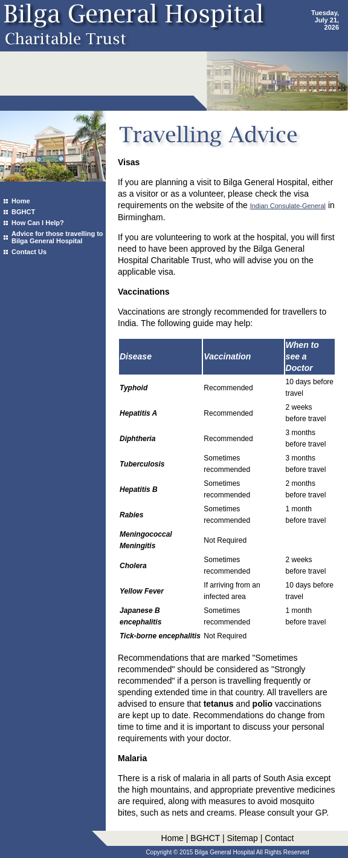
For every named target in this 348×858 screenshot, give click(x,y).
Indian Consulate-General (288, 205)
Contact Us (29, 251)
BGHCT (23, 211)
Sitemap (242, 838)
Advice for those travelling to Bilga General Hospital (57, 237)
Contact (279, 838)
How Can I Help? (37, 222)
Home (20, 201)
